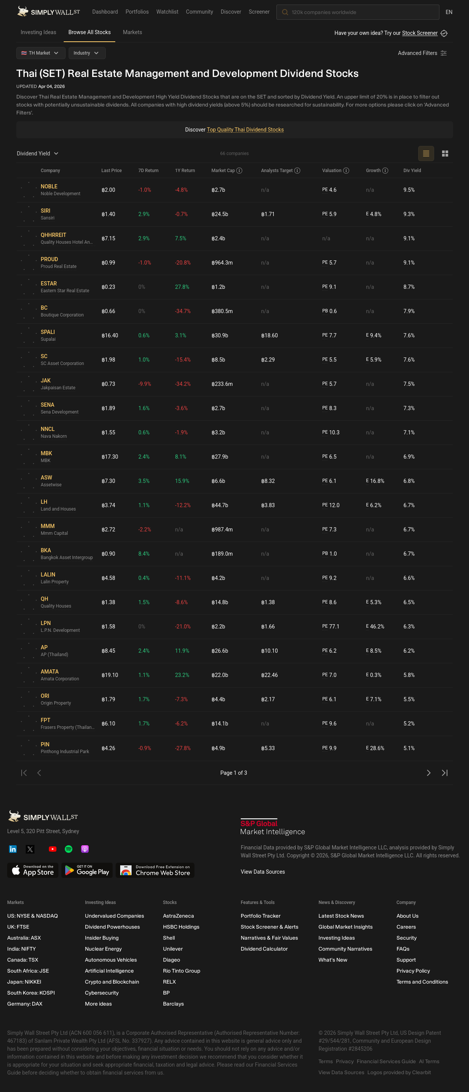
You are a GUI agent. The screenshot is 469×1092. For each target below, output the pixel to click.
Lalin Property (55, 582)
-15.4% (183, 360)
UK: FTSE (18, 927)
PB (325, 311)
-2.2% (144, 529)
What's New (332, 960)
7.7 (329, 335)
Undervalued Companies (114, 916)
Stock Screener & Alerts (269, 927)
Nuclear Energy (103, 949)
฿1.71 (268, 214)
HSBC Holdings (181, 927)
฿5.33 (268, 748)
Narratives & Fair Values (269, 938)
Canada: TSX (22, 960)
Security (406, 938)
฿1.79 (108, 699)
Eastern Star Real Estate (65, 291)
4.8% (373, 214)
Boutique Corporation (62, 315)
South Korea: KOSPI (31, 993)
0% (141, 287)
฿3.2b (218, 432)
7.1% (409, 432)
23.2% (182, 675)
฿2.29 (268, 360)
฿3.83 (268, 505)
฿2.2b (218, 627)
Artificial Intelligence (109, 971)
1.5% (144, 602)
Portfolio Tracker (260, 916)
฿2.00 (108, 190)
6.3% (409, 627)
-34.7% (183, 311)
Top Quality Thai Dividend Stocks (245, 130)
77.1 (331, 626)
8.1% (181, 457)
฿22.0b (220, 675)
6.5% (409, 602)
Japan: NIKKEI (24, 982)
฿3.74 (108, 505)
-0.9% (144, 748)
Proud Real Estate (59, 266)
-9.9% (144, 384)
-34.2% (183, 384)
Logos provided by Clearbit (399, 1072)
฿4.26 (108, 748)
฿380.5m (222, 311)
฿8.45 (108, 651)
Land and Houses (58, 509)
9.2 (329, 578)
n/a (265, 190)
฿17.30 (110, 457)
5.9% (373, 359)
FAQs (402, 949)
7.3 (329, 529)
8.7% (409, 287)
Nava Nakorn (54, 436)
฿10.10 (269, 651)
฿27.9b (220, 457)
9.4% (373, 335)
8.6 (329, 602)
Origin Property (56, 703)
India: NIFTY (21, 949)
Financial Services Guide (386, 1061)
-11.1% (183, 578)
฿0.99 (108, 263)
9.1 (329, 287)
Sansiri (48, 218)
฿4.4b (218, 699)
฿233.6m (222, 384)
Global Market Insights (345, 927)
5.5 (329, 359)
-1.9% (181, 432)
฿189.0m (222, 554)
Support (406, 960)
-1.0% (144, 190)
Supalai (48, 339)
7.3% (409, 408)
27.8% (182, 287)
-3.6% (181, 408)
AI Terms (429, 1061)
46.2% (375, 626)
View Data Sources (263, 872)
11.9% (182, 651)
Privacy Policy (413, 971)
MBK (45, 461)
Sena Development (60, 412)
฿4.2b (218, 578)
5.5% (409, 699)
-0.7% (181, 214)
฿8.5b (218, 360)
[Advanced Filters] (423, 53)
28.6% (375, 748)
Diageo (171, 960)
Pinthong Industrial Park (65, 752)
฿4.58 (108, 578)
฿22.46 (269, 675)
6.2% (373, 505)
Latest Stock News (341, 916)
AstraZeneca (178, 916)
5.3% (373, 602)
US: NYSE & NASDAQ (32, 916)
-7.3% (181, 699)
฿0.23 (108, 287)
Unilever (172, 949)
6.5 (329, 457)
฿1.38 (108, 602)
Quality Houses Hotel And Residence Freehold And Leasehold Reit (68, 242)
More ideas (98, 1004)
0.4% (144, 578)
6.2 (329, 651)
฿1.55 (108, 432)
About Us (407, 916)
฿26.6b (220, 651)
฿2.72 (108, 529)
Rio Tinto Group (181, 971)
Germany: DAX (24, 1004)
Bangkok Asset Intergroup (67, 558)
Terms (325, 1061)
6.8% (409, 481)
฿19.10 (110, 675)
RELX (169, 982)
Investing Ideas (38, 32)
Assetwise (51, 485)
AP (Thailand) (55, 655)
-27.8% (183, 748)
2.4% (144, 457)
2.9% (144, 214)
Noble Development (61, 194)
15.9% (182, 481)
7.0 (329, 675)
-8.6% (181, 602)
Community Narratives (345, 949)
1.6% (144, 408)
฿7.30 (108, 481)
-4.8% (181, 190)
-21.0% (183, 627)
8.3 (329, 408)
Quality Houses (56, 606)
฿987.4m (222, 529)
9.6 (329, 723)
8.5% (373, 651)
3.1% (181, 335)
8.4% (144, 554)
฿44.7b (220, 505)
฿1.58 (108, 627)
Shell (168, 938)
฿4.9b (218, 748)
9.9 (329, 748)
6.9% (409, 457)
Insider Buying (102, 938)
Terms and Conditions (422, 982)
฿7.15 (108, 238)
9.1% (409, 238)
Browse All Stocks (89, 32)
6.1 (329, 481)
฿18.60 (269, 335)
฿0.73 (108, 384)
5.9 (329, 214)
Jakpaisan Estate (58, 388)
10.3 (331, 432)
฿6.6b (218, 481)
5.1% (409, 748)
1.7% (144, 699)
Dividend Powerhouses (112, 927)
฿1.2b (218, 287)
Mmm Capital (54, 533)
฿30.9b (220, 335)
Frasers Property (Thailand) (68, 727)
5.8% (409, 675)
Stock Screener (420, 33)
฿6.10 (108, 724)
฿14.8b (220, 602)
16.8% (375, 481)
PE (325, 190)
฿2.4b (218, 238)
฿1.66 (268, 627)
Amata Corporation (60, 679)
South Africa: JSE (28, 971)
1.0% (144, 360)
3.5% (144, 481)
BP (166, 993)
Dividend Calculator (263, 949)
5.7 (329, 262)
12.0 (331, 505)
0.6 (329, 311)
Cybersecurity (102, 993)
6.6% (409, 578)
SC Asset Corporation (62, 364)
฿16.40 (110, 335)
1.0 (329, 554)
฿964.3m (222, 263)
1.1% (144, 505)
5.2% (409, 724)
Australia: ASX (24, 938)
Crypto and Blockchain (112, 982)
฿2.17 (268, 699)
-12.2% (183, 505)
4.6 (329, 190)
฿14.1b (220, 724)
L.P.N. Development (60, 630)
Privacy (345, 1061)
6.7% (409, 505)
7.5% (181, 238)
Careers (406, 927)
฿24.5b (220, 214)
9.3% (409, 214)
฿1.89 (108, 408)
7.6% (409, 335)
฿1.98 (108, 360)
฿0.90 (108, 554)
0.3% (373, 675)
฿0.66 (108, 311)
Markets (132, 32)
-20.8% (183, 263)
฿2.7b (218, 190)
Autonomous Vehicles (111, 960)
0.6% (144, 335)
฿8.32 (268, 481)
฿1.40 (108, 214)
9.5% (409, 190)
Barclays (173, 1004)
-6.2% (181, 724)
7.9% (409, 311)
